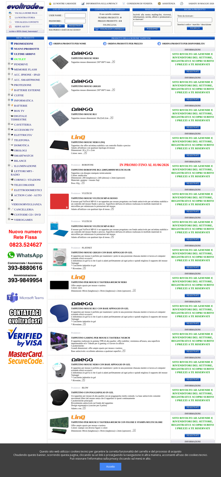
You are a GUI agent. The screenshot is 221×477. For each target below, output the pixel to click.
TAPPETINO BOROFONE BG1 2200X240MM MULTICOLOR (101, 170)
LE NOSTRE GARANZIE (65, 3)
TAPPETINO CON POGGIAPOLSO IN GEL (92, 392)
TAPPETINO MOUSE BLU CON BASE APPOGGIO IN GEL (100, 308)
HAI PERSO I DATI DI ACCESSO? (65, 30)
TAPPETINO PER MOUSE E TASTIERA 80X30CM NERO (99, 282)
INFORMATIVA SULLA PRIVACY (101, 3)
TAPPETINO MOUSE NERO (85, 58)
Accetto (110, 466)
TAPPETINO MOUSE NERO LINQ (88, 142)
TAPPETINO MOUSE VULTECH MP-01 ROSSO (94, 198)
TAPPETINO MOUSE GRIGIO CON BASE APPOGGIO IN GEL (102, 252)
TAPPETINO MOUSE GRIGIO (86, 86)
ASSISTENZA (169, 3)
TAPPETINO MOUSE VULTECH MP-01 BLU (93, 226)
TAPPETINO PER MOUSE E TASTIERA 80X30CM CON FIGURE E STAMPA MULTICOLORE (117, 422)
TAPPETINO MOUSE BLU (84, 114)
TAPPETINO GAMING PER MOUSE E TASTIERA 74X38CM (100, 338)
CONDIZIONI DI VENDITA (139, 3)
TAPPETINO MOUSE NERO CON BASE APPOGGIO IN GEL (101, 364)
